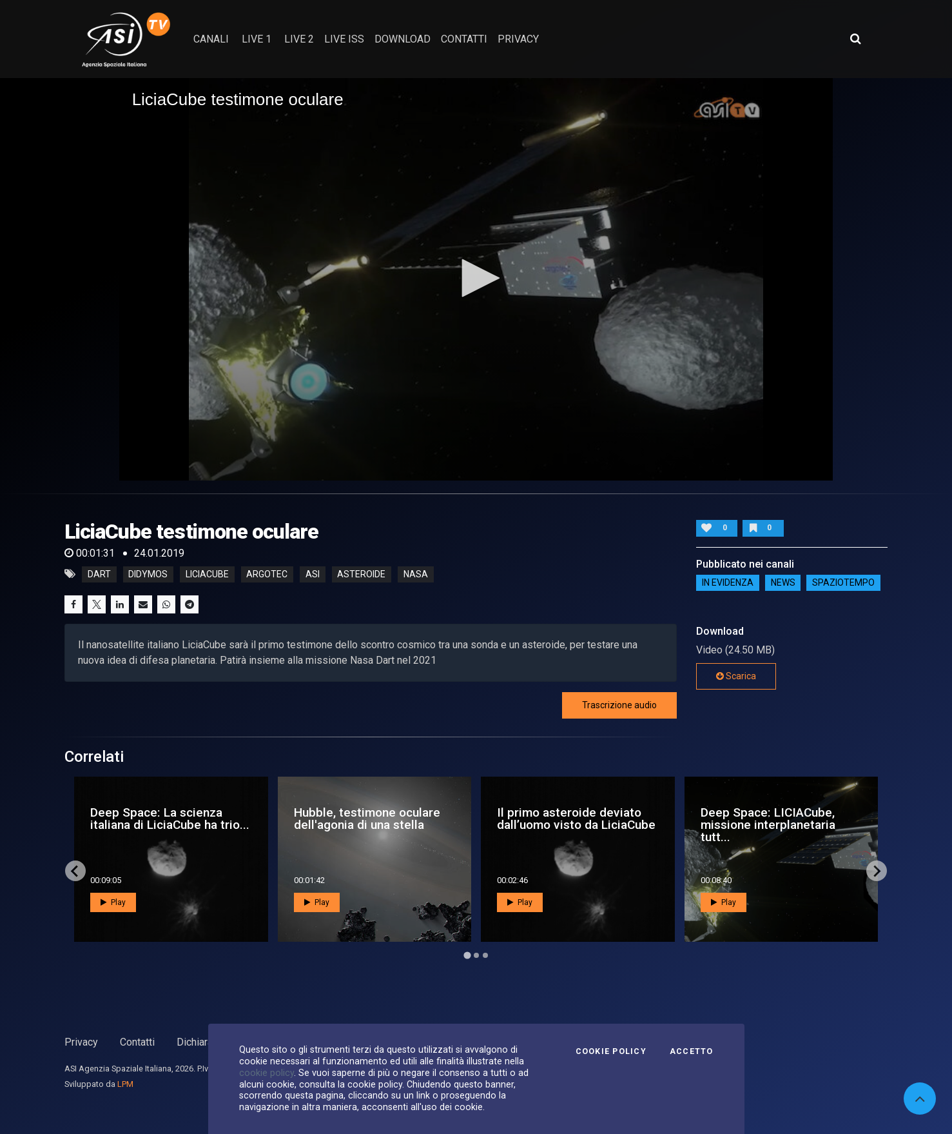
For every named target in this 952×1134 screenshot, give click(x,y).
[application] (476, 279)
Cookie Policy (611, 1051)
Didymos (148, 574)
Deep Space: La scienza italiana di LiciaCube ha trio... (169, 818)
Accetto (692, 1051)
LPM (125, 1084)
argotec (266, 574)
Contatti (137, 1042)
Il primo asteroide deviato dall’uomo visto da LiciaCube (576, 818)
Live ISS (344, 39)
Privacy (81, 1042)
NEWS (783, 583)
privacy (518, 39)
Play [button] (113, 902)
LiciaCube (207, 574)
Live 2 (299, 39)
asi (313, 574)
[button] (476, 278)
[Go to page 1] (467, 955)
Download (402, 39)
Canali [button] (211, 39)
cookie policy (266, 1073)
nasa (415, 574)
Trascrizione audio (619, 705)
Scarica (736, 676)
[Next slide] (876, 870)
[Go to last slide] (75, 870)
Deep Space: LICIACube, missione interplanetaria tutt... (768, 824)
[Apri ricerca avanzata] (855, 38)
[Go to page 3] (485, 955)
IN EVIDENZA (727, 583)
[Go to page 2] (476, 955)
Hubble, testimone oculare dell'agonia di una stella (367, 818)
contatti (464, 39)
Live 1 (256, 39)
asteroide (361, 574)
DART (99, 574)
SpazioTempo (843, 583)
